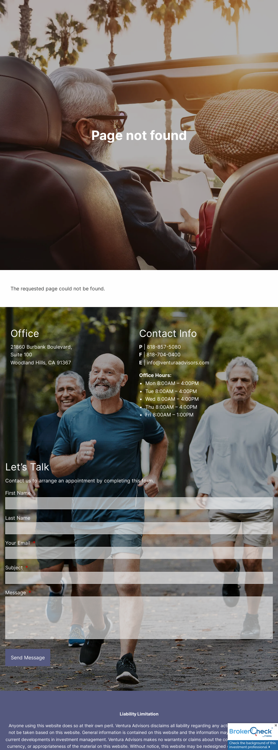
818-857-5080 (164, 347)
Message (40, 592)
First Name (18, 493)
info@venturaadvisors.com (178, 362)
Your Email (43, 543)
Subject (39, 567)
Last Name (17, 518)
